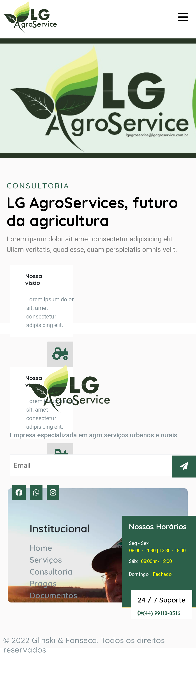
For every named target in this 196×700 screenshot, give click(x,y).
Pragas (43, 583)
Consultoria (51, 572)
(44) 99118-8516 (159, 613)
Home (41, 548)
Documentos (53, 595)
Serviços (46, 560)
